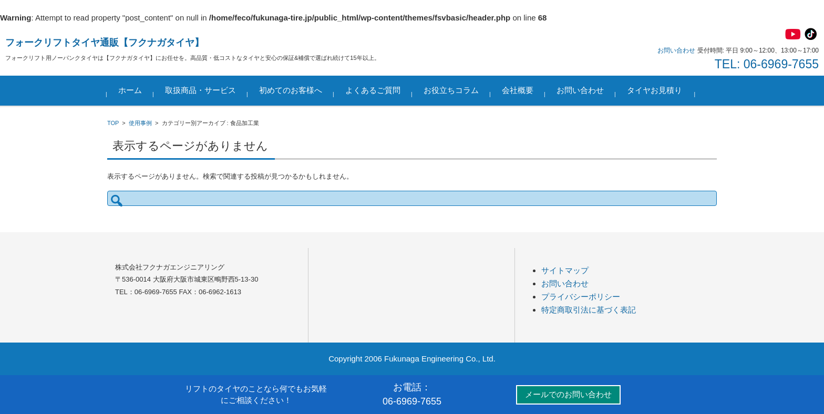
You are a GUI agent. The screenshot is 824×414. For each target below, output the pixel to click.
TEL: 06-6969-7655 (767, 64)
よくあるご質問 (373, 90)
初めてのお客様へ (291, 90)
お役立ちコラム (451, 90)
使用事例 (140, 123)
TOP (113, 123)
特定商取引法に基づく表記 (588, 309)
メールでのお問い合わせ (568, 394)
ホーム (130, 90)
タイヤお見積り (655, 90)
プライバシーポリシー (580, 296)
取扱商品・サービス (201, 90)
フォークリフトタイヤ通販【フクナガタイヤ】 (104, 42)
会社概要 (518, 90)
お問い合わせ (580, 90)
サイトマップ (565, 270)
